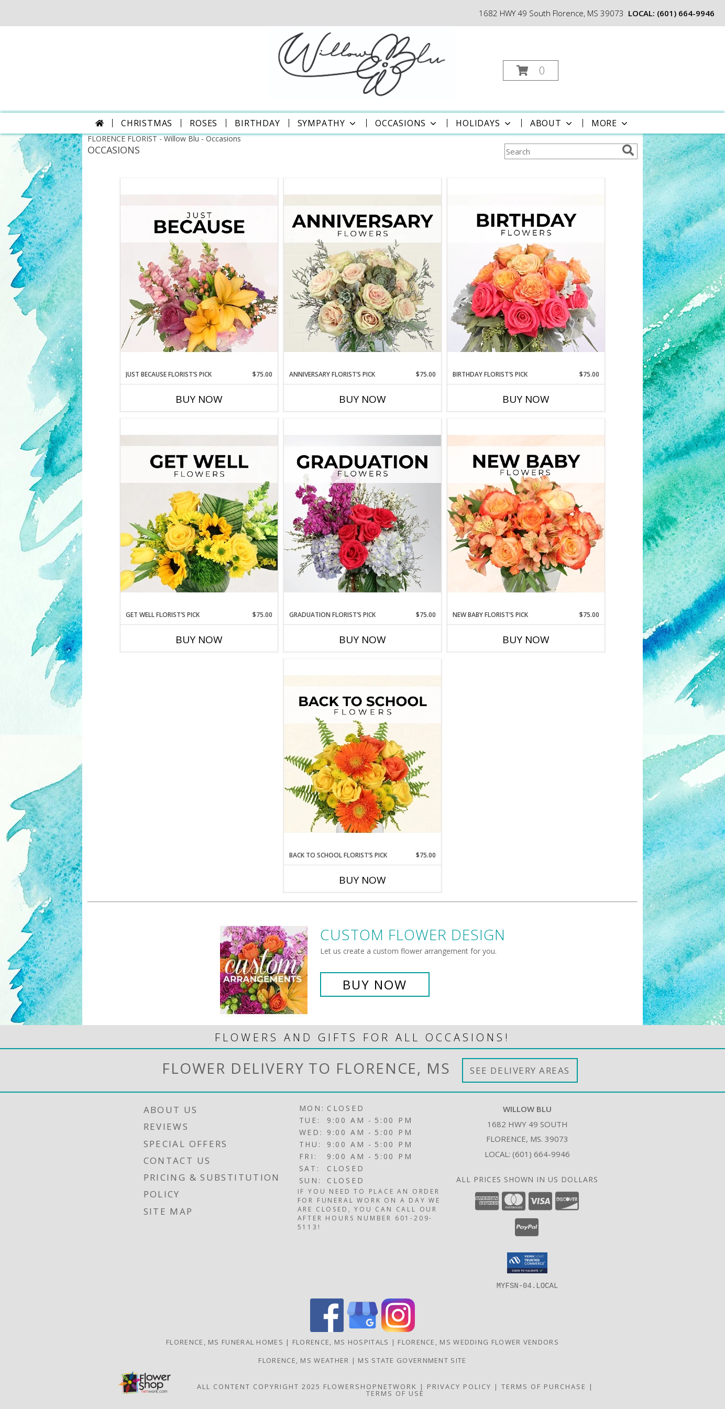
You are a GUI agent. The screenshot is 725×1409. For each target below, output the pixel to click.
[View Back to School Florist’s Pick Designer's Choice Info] (362, 754)
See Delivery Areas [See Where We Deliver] (520, 1070)
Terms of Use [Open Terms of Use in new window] (395, 1392)
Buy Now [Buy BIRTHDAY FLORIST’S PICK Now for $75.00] (526, 399)
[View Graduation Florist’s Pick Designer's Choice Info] (362, 514)
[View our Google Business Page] (362, 1329)
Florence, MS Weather (303, 1359)
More (610, 123)
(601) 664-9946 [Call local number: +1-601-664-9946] (686, 13)
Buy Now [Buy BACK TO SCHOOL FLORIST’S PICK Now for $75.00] (362, 880)
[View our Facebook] (327, 1329)
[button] (530, 70)
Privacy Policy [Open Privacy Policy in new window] (459, 1386)
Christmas (146, 123)
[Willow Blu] (361, 63)
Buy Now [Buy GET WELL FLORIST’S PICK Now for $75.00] (199, 639)
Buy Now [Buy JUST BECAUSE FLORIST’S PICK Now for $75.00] (199, 399)
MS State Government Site (412, 1359)
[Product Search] (561, 151)
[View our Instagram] (398, 1329)
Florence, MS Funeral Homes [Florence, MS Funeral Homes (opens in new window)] (224, 1341)
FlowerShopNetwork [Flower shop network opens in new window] (370, 1386)
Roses (203, 123)
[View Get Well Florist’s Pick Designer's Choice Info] (199, 514)
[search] (628, 150)
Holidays (484, 123)
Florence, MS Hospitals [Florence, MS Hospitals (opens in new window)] (340, 1341)
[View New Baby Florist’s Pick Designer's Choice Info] (526, 514)
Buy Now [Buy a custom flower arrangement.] (375, 984)
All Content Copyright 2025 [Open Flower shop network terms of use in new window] (259, 1386)
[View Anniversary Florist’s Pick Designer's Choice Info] (362, 274)
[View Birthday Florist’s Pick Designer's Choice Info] (526, 274)
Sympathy (328, 123)
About (552, 123)
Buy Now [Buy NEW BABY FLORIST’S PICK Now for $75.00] (526, 639)
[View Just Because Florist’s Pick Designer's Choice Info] (199, 274)
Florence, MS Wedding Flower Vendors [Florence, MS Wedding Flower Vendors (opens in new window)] (478, 1341)
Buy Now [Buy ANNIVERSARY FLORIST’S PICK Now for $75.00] (362, 399)
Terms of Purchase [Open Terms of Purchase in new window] (543, 1386)
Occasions (406, 123)
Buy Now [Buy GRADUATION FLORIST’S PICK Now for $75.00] (362, 639)
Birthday (257, 123)
